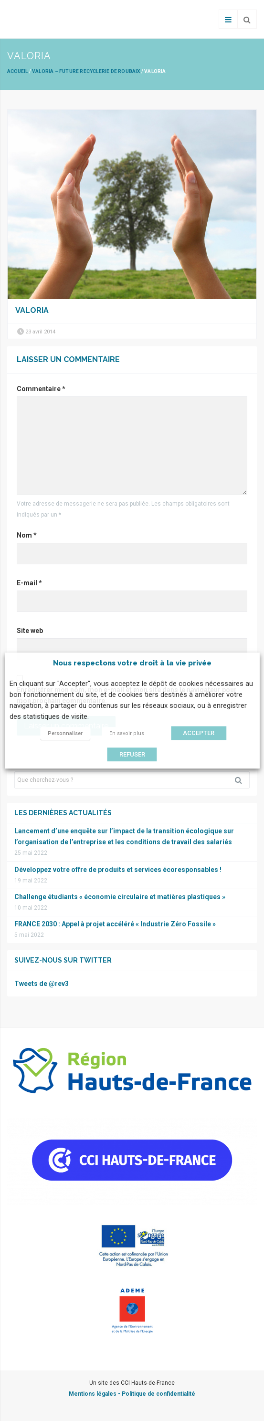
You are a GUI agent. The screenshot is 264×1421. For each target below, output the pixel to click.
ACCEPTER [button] (198, 732)
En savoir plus (126, 733)
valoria (32, 310)
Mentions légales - (95, 1393)
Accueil (17, 71)
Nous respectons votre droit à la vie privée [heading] (132, 663)
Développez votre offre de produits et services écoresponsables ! (118, 869)
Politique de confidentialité (158, 1393)
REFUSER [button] (132, 754)
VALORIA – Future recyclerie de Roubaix (86, 71)
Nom (27, 535)
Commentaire (41, 389)
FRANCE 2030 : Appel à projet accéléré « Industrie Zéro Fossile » (115, 924)
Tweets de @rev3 (41, 983)
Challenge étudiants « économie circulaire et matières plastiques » (119, 897)
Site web (30, 630)
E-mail (29, 583)
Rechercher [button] (242, 780)
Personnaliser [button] (65, 733)
